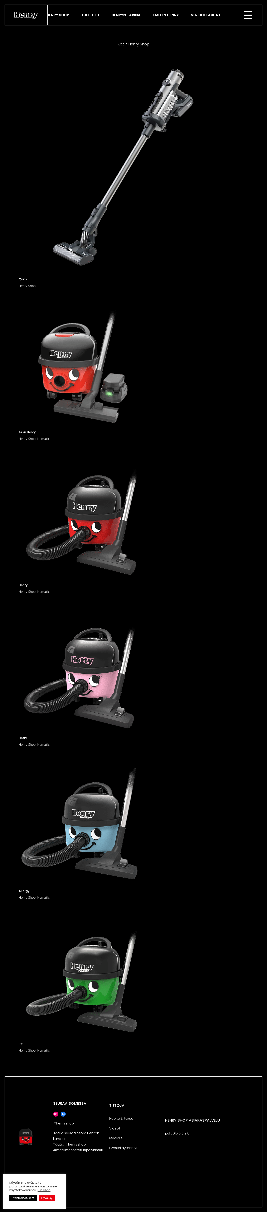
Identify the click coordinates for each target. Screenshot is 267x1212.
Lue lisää (44, 1190)
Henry (23, 585)
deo (115, 1128)
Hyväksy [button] (46, 1198)
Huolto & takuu (121, 1118)
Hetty (23, 738)
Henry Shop (27, 285)
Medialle (116, 1138)
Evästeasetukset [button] (23, 1198)
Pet (21, 1044)
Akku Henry (27, 432)
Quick (23, 279)
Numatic (43, 438)
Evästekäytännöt (123, 1148)
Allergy (24, 891)
